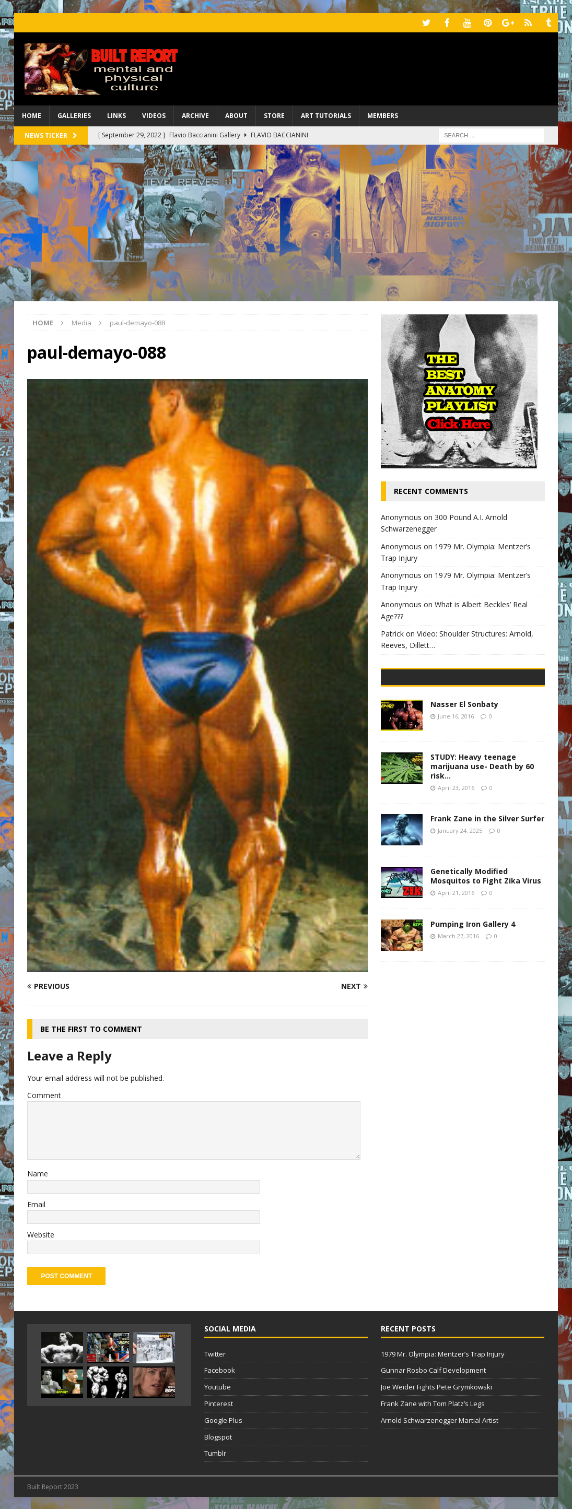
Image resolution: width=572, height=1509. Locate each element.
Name (37, 1172)
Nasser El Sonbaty (464, 777)
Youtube (217, 1385)
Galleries (74, 114)
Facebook (219, 1369)
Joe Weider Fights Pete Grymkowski (436, 1385)
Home (31, 114)
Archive (195, 114)
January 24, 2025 (460, 903)
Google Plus (223, 1418)
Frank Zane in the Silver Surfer (487, 891)
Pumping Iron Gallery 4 (472, 996)
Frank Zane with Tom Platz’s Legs (433, 1402)
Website (40, 1234)
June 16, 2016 (456, 789)
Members (382, 114)
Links (116, 114)
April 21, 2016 (456, 965)
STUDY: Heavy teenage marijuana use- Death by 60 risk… (482, 838)
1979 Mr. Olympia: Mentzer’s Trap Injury (443, 1352)
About (236, 114)
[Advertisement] (286, 221)
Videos (154, 114)
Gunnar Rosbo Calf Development (433, 1369)
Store (274, 114)
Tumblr (215, 1452)
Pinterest (218, 1402)
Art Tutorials (326, 114)
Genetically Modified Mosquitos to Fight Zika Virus (485, 948)
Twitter (215, 1352)
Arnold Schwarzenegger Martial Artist (439, 1418)
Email (36, 1203)
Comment (44, 1094)
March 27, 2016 (458, 1008)
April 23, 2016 (456, 860)
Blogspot (218, 1435)
